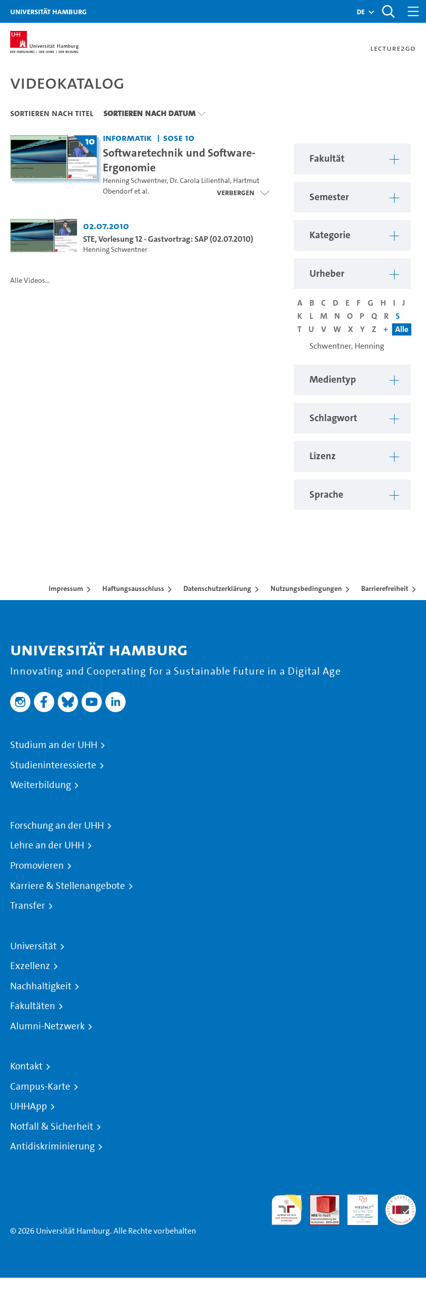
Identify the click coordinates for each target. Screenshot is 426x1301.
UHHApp (28, 1106)
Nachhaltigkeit (40, 986)
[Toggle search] (388, 11)
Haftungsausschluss (133, 588)
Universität (33, 946)
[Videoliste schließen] (243, 192)
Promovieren (37, 865)
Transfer (27, 905)
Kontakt (26, 1066)
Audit (319, 1200)
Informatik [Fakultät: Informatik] (127, 137)
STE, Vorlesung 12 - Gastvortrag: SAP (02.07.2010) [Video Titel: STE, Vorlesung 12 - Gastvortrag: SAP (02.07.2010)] (168, 239)
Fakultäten (32, 1006)
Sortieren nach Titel (51, 113)
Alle (401, 329)
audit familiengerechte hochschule (287, 1210)
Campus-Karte (40, 1086)
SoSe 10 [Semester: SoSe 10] (179, 137)
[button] (361, 12)
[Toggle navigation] (413, 11)
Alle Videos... (30, 280)
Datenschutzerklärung (217, 588)
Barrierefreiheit (384, 588)
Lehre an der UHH (47, 845)
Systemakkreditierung (400, 1200)
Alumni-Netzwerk (47, 1026)
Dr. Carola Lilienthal (200, 180)
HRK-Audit (357, 1206)
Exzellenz (30, 966)
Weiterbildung (40, 785)
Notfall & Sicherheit (51, 1126)
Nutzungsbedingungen (306, 588)
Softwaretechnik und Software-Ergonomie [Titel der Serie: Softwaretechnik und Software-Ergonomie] (179, 160)
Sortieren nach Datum (149, 113)
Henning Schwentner (135, 180)
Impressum (66, 588)
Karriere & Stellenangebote (67, 886)
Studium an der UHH (53, 745)
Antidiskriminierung (52, 1146)
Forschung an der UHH (57, 825)
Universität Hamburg (48, 11)
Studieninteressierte (53, 765)
